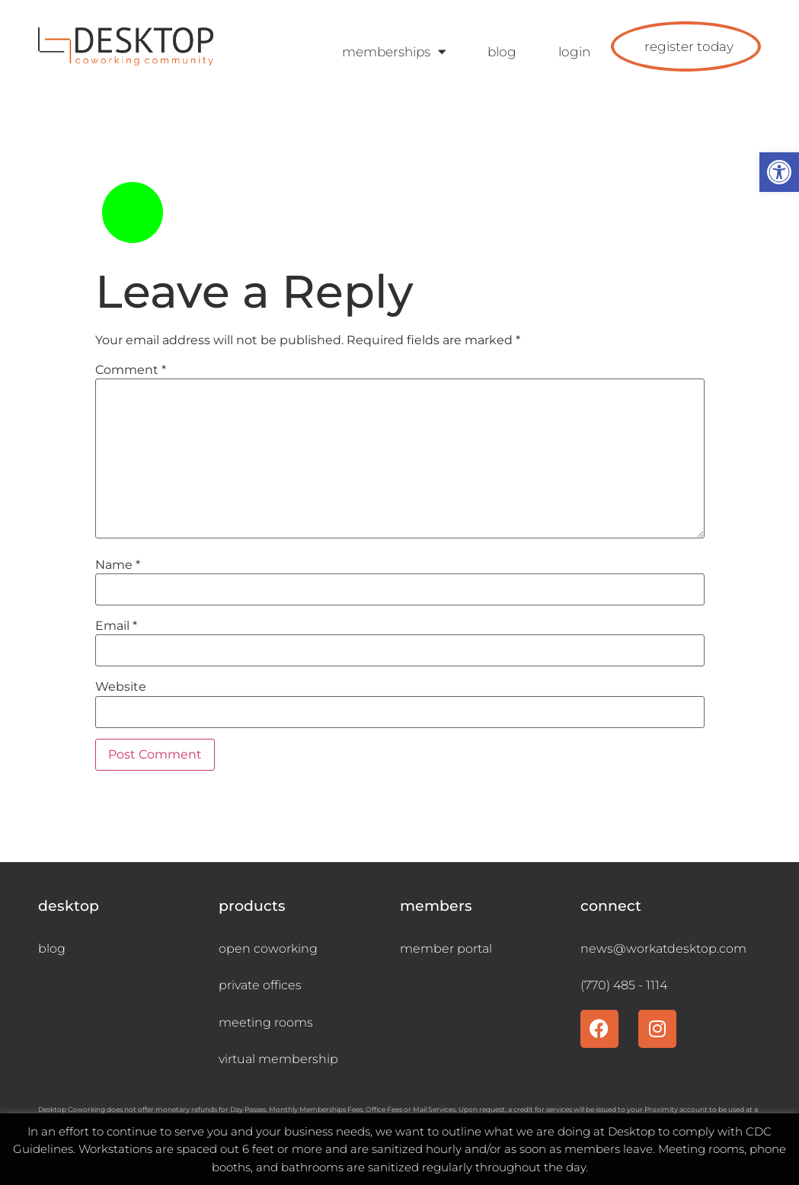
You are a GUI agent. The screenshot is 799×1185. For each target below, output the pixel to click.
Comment (130, 370)
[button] (779, 172)
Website (120, 687)
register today (688, 46)
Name (117, 565)
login (574, 51)
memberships (394, 52)
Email (116, 626)
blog (501, 51)
